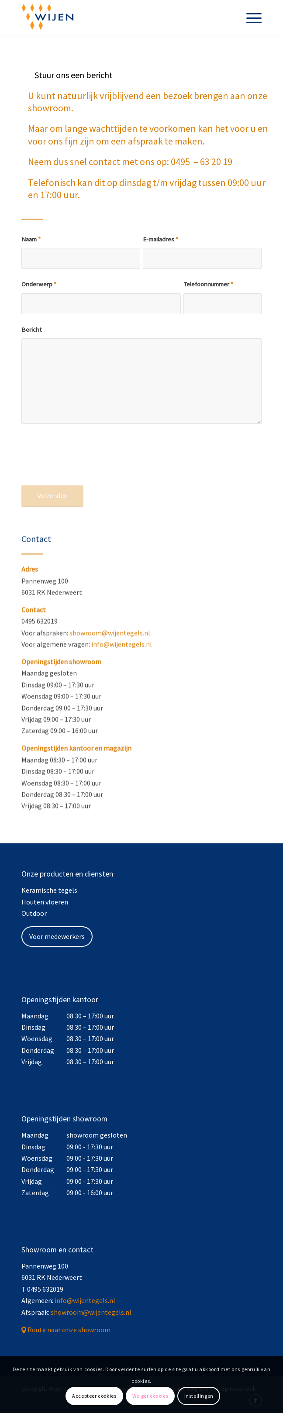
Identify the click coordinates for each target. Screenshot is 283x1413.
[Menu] (250, 17)
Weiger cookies (150, 1395)
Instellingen (199, 1395)
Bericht (31, 329)
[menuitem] (250, 17)
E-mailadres (160, 239)
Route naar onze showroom (69, 1329)
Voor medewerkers (57, 936)
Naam (31, 239)
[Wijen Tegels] (117, 17)
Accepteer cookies (94, 1395)
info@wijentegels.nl (121, 671)
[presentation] (87, 460)
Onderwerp (38, 284)
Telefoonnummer (208, 284)
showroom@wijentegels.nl (109, 659)
